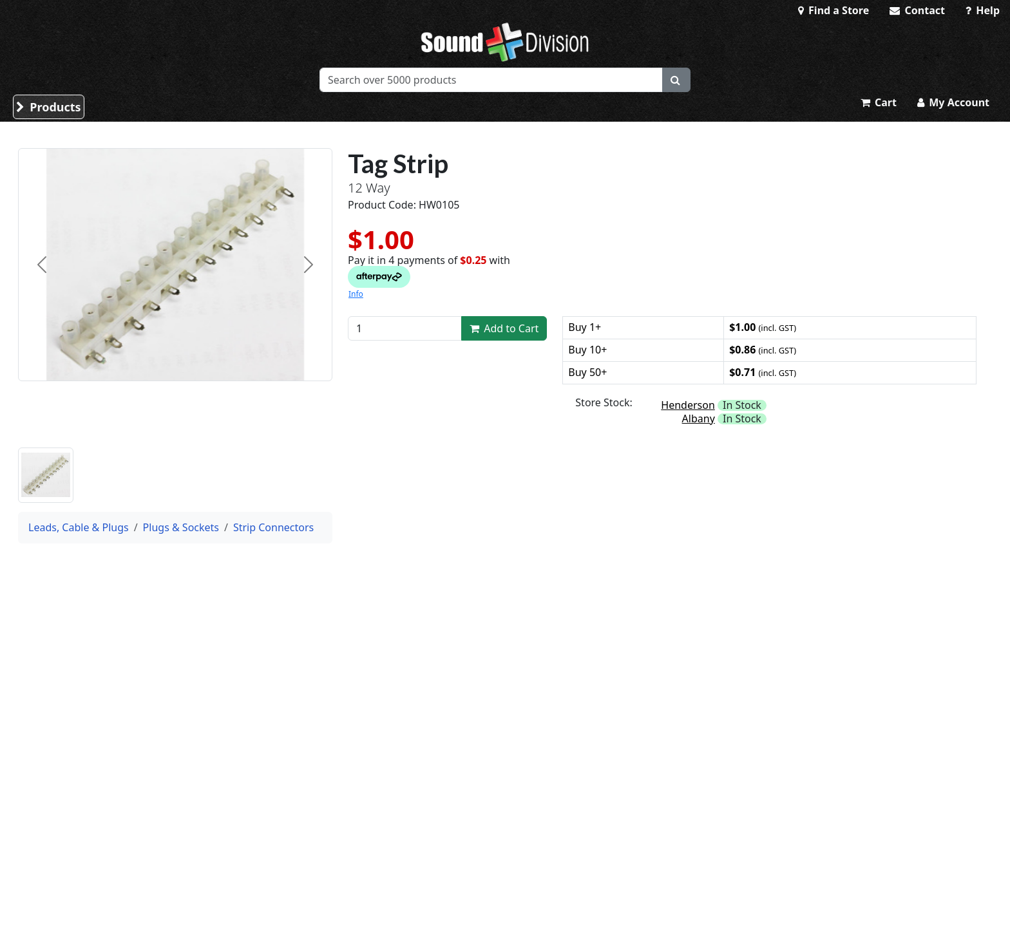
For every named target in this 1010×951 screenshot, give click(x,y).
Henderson (687, 405)
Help (983, 10)
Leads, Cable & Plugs (78, 527)
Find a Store (833, 10)
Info (355, 293)
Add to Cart (504, 328)
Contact (917, 10)
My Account (953, 102)
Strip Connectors (273, 527)
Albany (698, 418)
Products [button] (48, 107)
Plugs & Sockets (181, 527)
